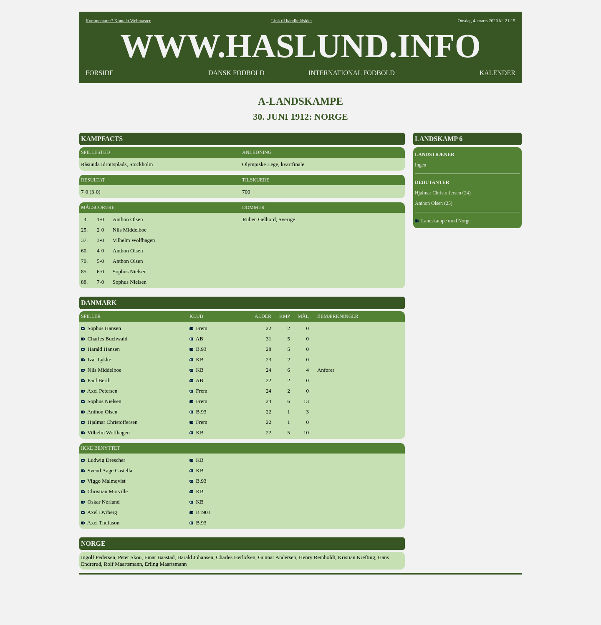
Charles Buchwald (104, 338)
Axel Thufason (100, 522)
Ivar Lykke (96, 359)
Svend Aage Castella (106, 470)
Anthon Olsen (99, 411)
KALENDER (497, 72)
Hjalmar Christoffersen (109, 422)
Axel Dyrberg (99, 512)
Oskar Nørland (100, 502)
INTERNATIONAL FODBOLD (351, 72)
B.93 (197, 349)
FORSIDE (100, 72)
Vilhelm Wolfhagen (105, 432)
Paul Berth (96, 380)
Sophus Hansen (101, 328)
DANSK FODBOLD (236, 72)
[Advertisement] (300, 597)
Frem (198, 328)
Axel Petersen (99, 391)
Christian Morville (104, 491)
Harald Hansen (100, 349)
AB (196, 338)
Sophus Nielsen (101, 401)
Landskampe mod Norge (442, 221)
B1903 (199, 512)
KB (196, 359)
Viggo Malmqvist (103, 481)
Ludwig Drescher (103, 460)
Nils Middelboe (101, 370)
